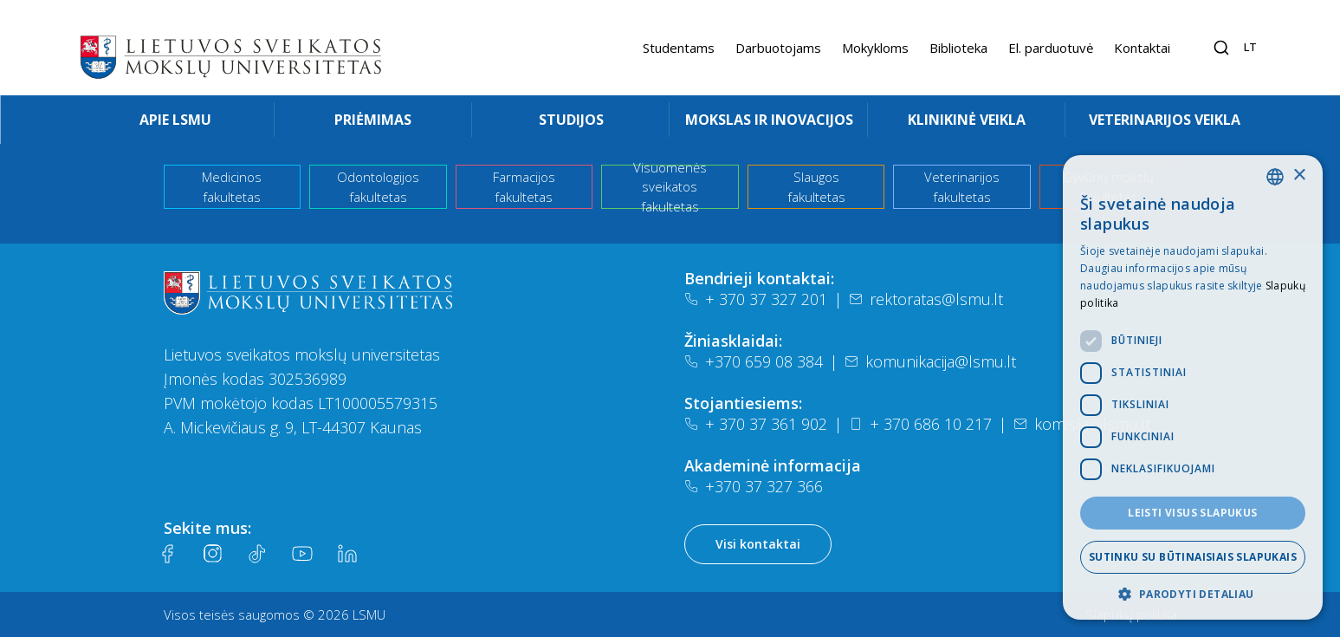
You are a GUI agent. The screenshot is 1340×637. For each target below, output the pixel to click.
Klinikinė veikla (967, 119)
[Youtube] (302, 553)
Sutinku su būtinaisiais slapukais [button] (1193, 556)
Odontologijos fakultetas (378, 186)
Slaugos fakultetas (816, 186)
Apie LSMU (175, 119)
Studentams (679, 47)
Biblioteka (958, 47)
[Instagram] (212, 553)
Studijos (571, 119)
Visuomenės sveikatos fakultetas (670, 187)
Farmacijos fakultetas (524, 186)
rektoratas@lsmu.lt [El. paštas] (926, 299)
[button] (1192, 593)
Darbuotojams (778, 47)
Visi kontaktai (757, 544)
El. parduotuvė (1050, 47)
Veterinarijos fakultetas (962, 186)
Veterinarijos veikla (1164, 119)
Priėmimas (372, 119)
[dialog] (1193, 387)
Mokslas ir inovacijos (769, 119)
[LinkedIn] (347, 553)
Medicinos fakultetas (232, 186)
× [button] (1298, 175)
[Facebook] (167, 553)
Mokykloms (875, 47)
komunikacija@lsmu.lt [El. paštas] (930, 361)
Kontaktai (1142, 47)
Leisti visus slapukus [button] (1192, 512)
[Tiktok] (257, 553)
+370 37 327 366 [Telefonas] (753, 486)
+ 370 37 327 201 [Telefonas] (755, 299)
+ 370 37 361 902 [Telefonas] (755, 423)
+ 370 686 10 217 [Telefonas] (920, 423)
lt (1250, 47)
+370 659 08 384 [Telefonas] (753, 361)
